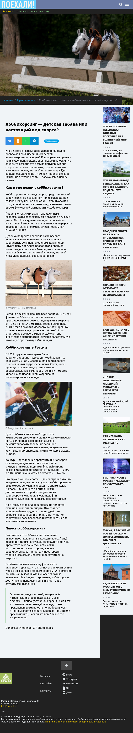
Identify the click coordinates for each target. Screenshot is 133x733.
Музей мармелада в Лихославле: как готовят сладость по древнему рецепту (116, 187)
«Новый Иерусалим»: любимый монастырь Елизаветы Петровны (112, 385)
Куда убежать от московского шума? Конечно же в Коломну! (116, 588)
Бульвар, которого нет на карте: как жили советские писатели (116, 334)
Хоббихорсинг (51, 141)
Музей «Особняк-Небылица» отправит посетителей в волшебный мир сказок (115, 134)
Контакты (45, 690)
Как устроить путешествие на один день (114, 439)
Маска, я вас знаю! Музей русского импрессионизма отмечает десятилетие (116, 537)
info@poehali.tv (8, 706)
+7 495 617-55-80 (9, 703)
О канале (45, 676)
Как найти (46, 683)
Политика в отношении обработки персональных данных (75, 721)
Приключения (26, 100)
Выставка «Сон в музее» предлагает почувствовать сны (116, 482)
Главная (8, 100)
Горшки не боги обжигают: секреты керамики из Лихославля (116, 289)
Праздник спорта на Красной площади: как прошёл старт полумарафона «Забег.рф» (115, 239)
